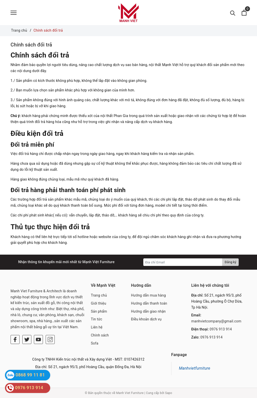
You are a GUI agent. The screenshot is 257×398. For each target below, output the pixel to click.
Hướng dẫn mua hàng (148, 295)
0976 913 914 (221, 329)
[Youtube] (38, 339)
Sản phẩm (99, 311)
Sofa (94, 343)
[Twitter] (26, 339)
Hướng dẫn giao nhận (148, 311)
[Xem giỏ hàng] (244, 13)
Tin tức (96, 319)
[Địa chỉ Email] (182, 262)
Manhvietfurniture (194, 368)
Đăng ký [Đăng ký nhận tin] (230, 262)
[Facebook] (15, 339)
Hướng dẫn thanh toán (149, 303)
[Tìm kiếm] (232, 12)
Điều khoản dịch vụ (146, 319)
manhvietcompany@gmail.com (216, 321)
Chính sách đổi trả (31, 45)
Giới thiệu (98, 303)
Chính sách (100, 335)
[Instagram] (50, 339)
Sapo (168, 393)
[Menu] (14, 13)
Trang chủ (99, 295)
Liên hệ (96, 327)
